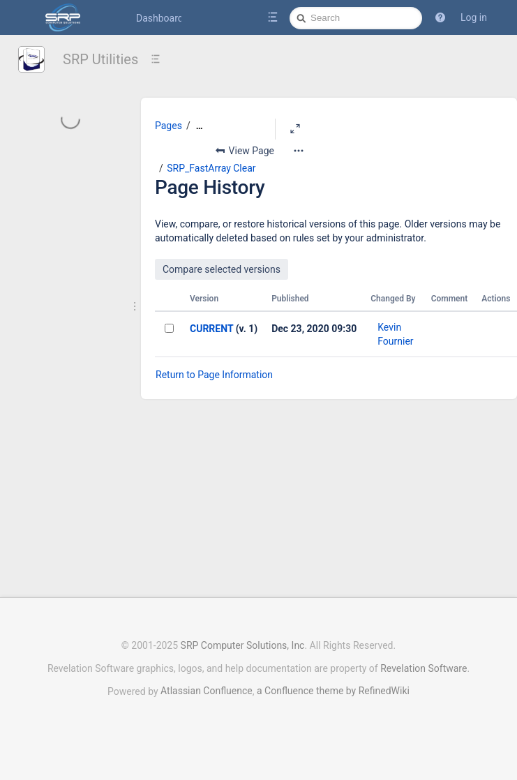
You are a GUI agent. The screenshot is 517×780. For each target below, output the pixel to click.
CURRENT (211, 328)
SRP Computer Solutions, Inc (243, 645)
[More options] (298, 150)
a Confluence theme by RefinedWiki (333, 690)
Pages (168, 125)
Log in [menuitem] (473, 17)
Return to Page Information (214, 374)
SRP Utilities (100, 59)
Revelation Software (423, 668)
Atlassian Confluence (206, 690)
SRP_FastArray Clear (211, 168)
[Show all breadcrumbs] (199, 126)
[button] (440, 17)
